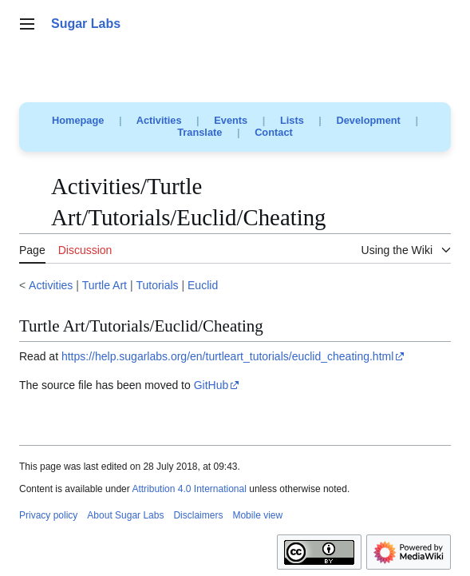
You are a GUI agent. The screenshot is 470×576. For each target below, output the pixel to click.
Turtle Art (104, 285)
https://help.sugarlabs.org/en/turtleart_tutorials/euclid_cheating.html (227, 356)
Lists (292, 120)
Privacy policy (48, 515)
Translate (199, 132)
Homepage (78, 120)
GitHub (211, 385)
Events (230, 120)
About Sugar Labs (125, 515)
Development (369, 120)
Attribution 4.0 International (189, 489)
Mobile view (257, 515)
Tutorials (157, 285)
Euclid (203, 285)
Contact (274, 132)
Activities (159, 120)
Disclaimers (198, 515)
